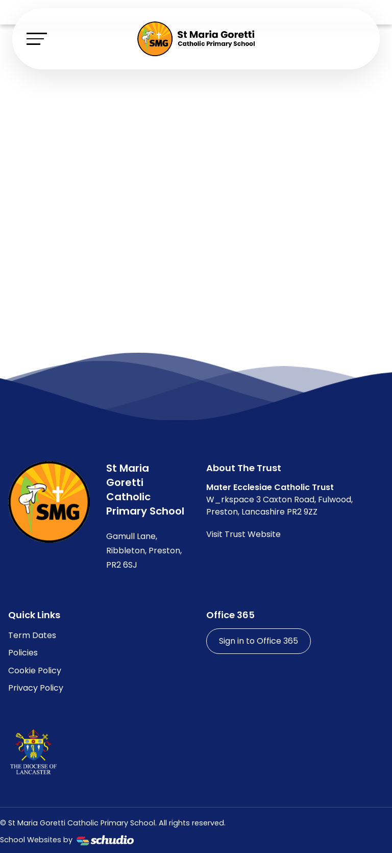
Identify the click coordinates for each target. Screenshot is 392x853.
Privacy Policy (35, 688)
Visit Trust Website (243, 534)
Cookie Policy (34, 670)
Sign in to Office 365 (258, 641)
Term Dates (32, 635)
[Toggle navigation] (36, 38)
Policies (23, 653)
